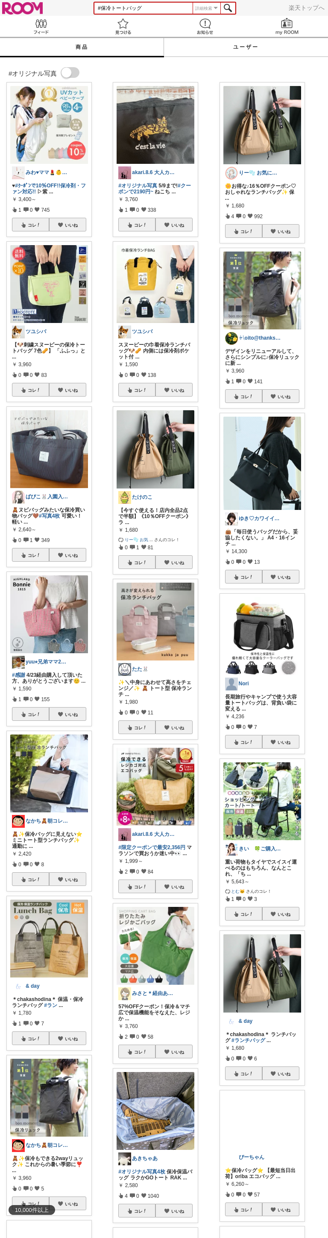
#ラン (50, 1005)
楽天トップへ (307, 7)
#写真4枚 (49, 516)
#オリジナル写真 (137, 186)
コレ (34, 225)
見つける (123, 26)
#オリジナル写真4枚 (141, 1172)
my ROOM (287, 26)
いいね (71, 225)
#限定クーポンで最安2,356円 (151, 847)
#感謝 (18, 675)
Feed (41, 26)
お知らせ (205, 26)
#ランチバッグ (248, 1040)
